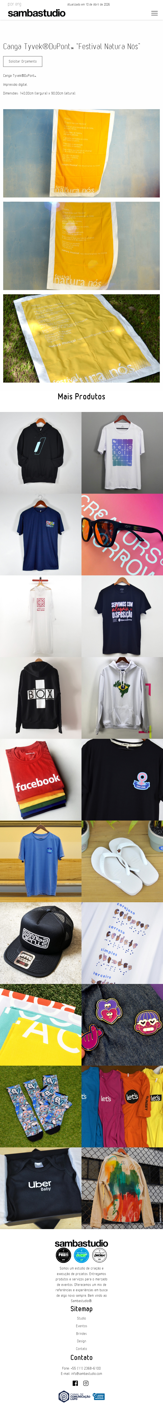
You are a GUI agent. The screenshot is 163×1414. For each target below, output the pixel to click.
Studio (81, 1318)
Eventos (81, 1326)
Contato (81, 1349)
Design (81, 1341)
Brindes (81, 1334)
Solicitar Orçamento (23, 61)
